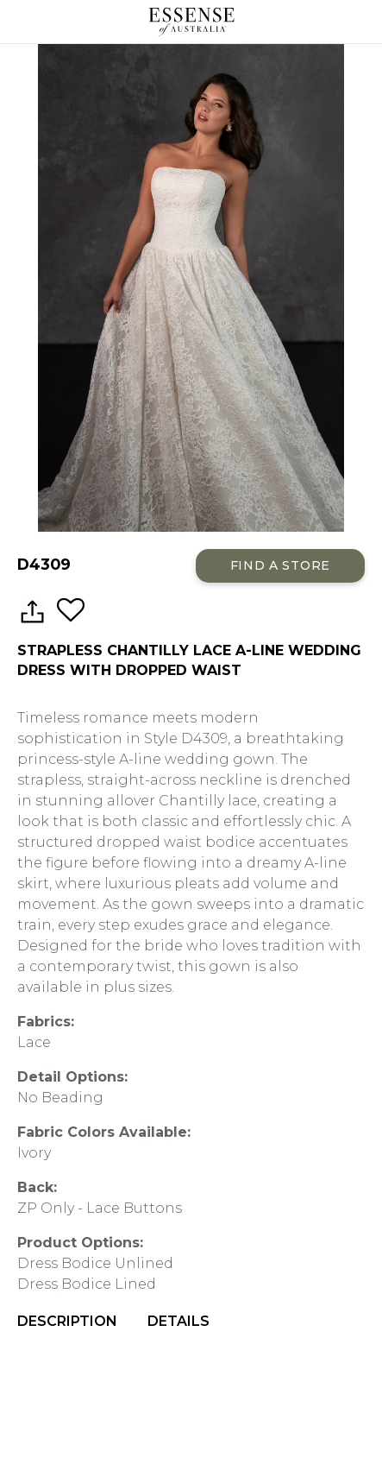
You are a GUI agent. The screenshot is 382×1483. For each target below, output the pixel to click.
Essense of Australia (191, 21)
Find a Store (280, 565)
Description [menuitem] (67, 1321)
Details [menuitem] (178, 1321)
